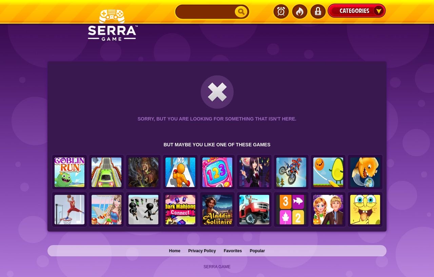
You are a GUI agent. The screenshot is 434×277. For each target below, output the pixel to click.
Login (317, 11)
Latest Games (281, 11)
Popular (257, 250)
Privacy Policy (202, 250)
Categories (357, 10)
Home (174, 250)
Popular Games (299, 11)
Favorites (233, 250)
